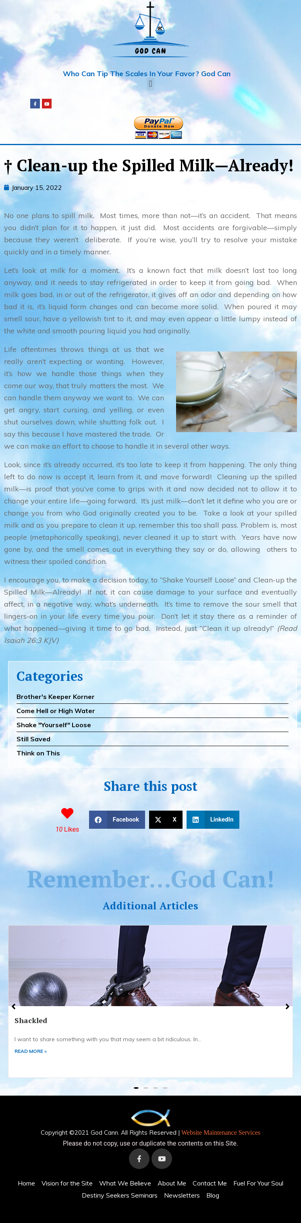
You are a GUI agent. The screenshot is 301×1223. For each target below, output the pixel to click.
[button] (150, 84)
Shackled (31, 1020)
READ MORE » (31, 1051)
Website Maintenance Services (220, 1132)
